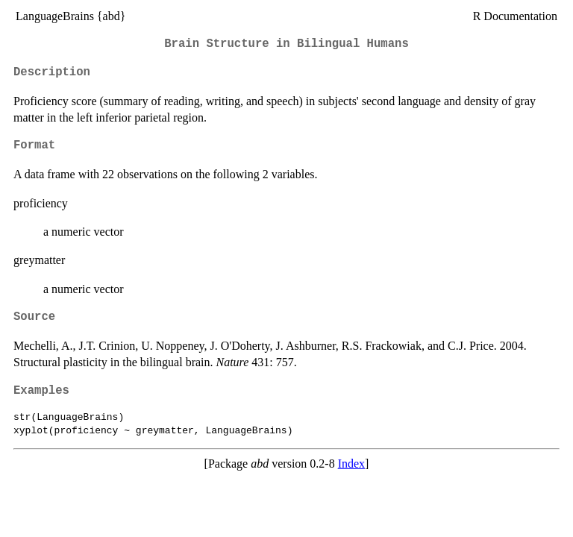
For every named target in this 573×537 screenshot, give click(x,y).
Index (351, 463)
